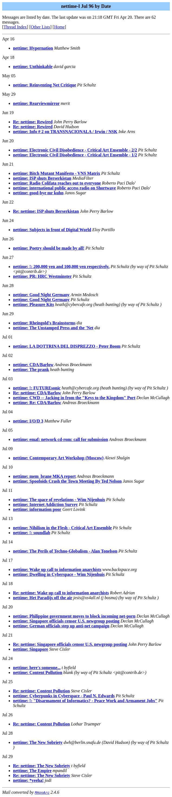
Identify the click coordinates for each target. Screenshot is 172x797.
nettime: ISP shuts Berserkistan (42, 178)
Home (59, 27)
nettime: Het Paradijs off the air (42, 597)
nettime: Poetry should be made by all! (48, 248)
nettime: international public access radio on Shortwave (64, 188)
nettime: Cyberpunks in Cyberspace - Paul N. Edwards (64, 695)
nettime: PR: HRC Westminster (42, 276)
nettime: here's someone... (37, 667)
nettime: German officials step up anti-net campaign (61, 626)
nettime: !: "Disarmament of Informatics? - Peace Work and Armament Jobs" (85, 700)
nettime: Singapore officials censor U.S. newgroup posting (66, 621)
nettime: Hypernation (33, 48)
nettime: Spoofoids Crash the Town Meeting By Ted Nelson (67, 481)
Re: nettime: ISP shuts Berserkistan (46, 211)
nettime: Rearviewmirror (36, 103)
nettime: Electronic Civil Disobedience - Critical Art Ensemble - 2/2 (75, 150)
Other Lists (40, 27)
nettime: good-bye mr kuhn (38, 193)
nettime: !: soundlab (31, 532)
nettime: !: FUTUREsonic (37, 388)
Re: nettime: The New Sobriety (41, 765)
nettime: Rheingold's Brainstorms (44, 323)
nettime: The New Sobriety (37, 742)
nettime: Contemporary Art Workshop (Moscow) (58, 458)
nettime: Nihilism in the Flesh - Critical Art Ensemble (62, 527)
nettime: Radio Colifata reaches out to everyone (57, 183)
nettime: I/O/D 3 (28, 421)
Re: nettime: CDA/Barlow (37, 393)
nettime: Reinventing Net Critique (44, 85)
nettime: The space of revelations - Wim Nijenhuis (59, 499)
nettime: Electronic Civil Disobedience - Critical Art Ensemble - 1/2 (75, 155)
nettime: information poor (37, 509)
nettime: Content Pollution (37, 672)
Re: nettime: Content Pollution (41, 691)
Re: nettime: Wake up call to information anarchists (61, 593)
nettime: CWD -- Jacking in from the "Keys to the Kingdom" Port (74, 397)
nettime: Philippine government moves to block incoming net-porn (74, 616)
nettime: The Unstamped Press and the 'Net (53, 327)
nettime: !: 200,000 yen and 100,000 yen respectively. (61, 266)
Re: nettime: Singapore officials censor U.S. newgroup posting (70, 644)
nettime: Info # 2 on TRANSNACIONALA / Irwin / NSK (65, 131)
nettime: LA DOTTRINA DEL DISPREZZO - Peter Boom (66, 346)
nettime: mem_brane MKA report (44, 476)
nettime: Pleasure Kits (33, 304)
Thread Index (15, 27)
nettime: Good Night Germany (41, 294)
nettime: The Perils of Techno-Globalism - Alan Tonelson (65, 551)
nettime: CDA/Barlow (33, 364)
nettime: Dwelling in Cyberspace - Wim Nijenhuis (59, 574)
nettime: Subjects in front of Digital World (52, 229)
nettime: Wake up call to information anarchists (57, 569)
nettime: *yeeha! (28, 780)
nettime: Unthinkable (32, 66)
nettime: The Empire (32, 770)
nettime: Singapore (30, 649)
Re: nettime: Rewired (32, 122)
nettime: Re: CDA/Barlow (37, 402)
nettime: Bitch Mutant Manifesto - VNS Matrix (56, 173)
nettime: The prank (31, 369)
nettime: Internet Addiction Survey (45, 504)
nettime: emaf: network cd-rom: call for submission (60, 439)
